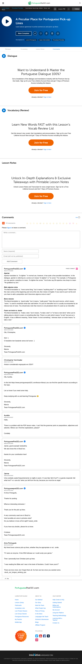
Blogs (37, 622)
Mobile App (18, 622)
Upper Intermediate (44, 40)
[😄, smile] (27, 223)
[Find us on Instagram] (36, 639)
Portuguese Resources (22, 616)
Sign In (9, 228)
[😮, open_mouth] (66, 223)
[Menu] (3, 3)
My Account (56, 610)
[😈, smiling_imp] (70, 223)
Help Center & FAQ (58, 599)
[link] (55, 9)
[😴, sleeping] (63, 223)
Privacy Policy (64, 658)
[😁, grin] (33, 223)
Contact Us (56, 623)
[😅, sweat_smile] (50, 223)
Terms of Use (74, 658)
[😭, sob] (56, 223)
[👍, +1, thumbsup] (76, 223)
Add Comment (12, 261)
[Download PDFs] (52, 33)
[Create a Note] (46, 33)
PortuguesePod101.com (53, 658)
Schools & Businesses (42, 619)
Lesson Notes (40, 49)
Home (17, 599)
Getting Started (57, 602)
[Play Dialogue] (4, 56)
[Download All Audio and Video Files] (58, 33)
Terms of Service (61, 660)
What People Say (40, 608)
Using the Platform (58, 612)
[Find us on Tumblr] (48, 635)
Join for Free (41, 90)
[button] (79, 3)
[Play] (4, 110)
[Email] (20, 256)
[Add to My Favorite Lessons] (41, 33)
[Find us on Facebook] (44, 635)
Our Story (38, 602)
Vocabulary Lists (20, 608)
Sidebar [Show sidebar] (77, 9)
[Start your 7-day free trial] (21, 636)
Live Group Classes (21, 614)
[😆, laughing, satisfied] (47, 223)
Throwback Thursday (17, 8)
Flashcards (18, 605)
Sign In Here (47, 97)
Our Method (38, 599)
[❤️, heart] (73, 223)
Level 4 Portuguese (31, 40)
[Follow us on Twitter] (36, 635)
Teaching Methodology (59, 615)
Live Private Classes (21, 611)
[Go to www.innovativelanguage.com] (41, 654)
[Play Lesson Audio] (7, 21)
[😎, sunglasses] (40, 223)
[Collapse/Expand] (41, 217)
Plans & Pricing (39, 611)
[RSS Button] (3, 223)
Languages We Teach (41, 616)
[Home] (39, 4)
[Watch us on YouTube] (40, 635)
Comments (56, 49)
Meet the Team (39, 605)
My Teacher (18, 619)
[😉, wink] (53, 223)
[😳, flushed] (30, 223)
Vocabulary (24, 49)
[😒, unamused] (37, 223)
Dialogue (8, 49)
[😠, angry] (43, 223)
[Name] (20, 251)
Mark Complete (23, 33)
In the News (38, 614)
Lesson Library (5, 8)
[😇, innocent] (60, 223)
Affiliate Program (40, 625)
